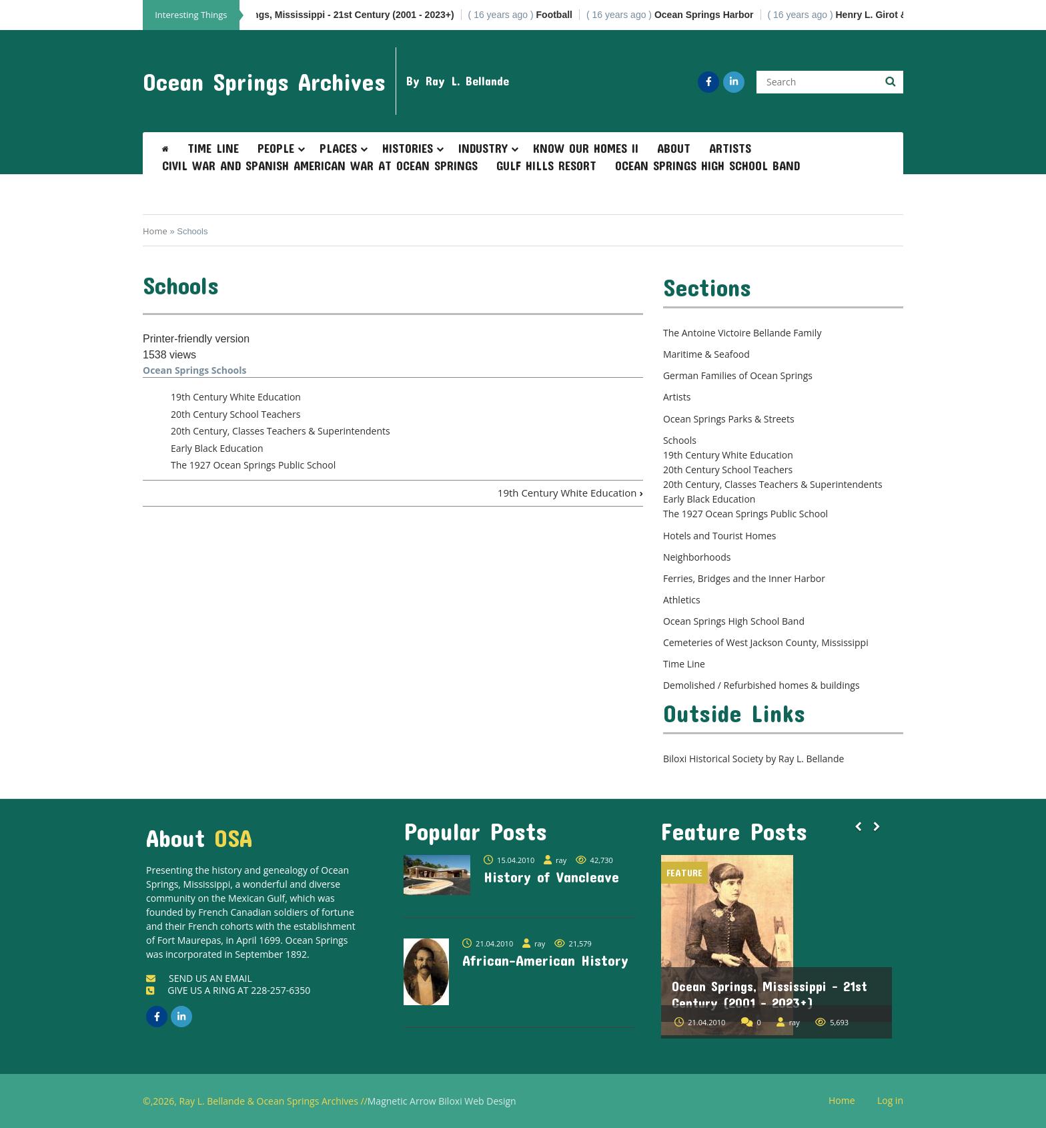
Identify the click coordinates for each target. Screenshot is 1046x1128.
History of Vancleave (551, 876)
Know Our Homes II (585, 148)
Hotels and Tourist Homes (719, 535)
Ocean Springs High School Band (707, 165)
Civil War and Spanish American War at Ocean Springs (320, 165)
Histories (407, 148)
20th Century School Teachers (235, 414)
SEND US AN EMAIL (199, 978)
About (673, 148)
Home (155, 231)
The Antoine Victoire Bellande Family (742, 332)
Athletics (681, 599)
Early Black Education (217, 448)
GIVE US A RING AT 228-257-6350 (228, 990)
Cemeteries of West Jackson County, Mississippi (766, 642)
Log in (895, 1101)
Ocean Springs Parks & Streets (729, 418)
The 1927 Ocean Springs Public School (253, 465)
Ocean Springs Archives (264, 81)
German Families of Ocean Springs (738, 375)
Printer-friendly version (196, 338)
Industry (483, 148)
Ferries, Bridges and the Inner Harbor (744, 578)
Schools (679, 440)
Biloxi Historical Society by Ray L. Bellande (753, 758)
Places (338, 148)
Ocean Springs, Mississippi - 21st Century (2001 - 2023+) (769, 994)
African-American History (545, 959)
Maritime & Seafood (706, 354)
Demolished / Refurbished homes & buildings (761, 685)
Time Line (213, 148)
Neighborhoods (697, 557)
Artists (730, 148)
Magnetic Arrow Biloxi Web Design (442, 1101)
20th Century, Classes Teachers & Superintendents (280, 431)
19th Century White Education (236, 396)
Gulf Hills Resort (546, 165)
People (275, 148)
